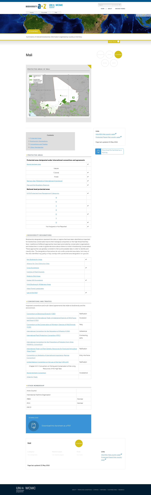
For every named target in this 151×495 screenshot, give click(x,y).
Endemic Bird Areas (33, 276)
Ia (56, 197)
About (110, 8)
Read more (112, 41)
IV (56, 214)
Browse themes (120, 8)
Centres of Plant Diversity (35, 272)
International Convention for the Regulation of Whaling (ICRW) (48, 331)
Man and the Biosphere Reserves (38, 185)
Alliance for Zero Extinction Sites (38, 264)
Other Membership (36, 147)
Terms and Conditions (85, 489)
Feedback (121, 489)
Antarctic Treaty (32, 377)
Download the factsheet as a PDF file (112, 151)
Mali (56, 12)
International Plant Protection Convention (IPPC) (43, 335)
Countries (44, 12)
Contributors (112, 489)
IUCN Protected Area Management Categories (43, 193)
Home (102, 8)
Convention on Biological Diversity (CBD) (41, 314)
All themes (115, 5)
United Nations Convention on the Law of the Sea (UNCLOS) (48, 362)
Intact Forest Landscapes (35, 288)
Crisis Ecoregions (33, 268)
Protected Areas (35, 138)
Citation (96, 489)
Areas (109, 54)
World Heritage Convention (36, 373)
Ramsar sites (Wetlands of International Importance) (44, 181)
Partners (103, 489)
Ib (56, 202)
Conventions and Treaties (39, 144)
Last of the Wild (32, 293)
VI (56, 222)
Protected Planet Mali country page (108, 137)
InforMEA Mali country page (105, 134)
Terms (114, 63)
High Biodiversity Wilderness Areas (39, 284)
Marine (105, 63)
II (56, 206)
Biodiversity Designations (39, 141)
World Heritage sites (34, 164)
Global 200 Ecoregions (35, 280)
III (56, 210)
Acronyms (100, 54)
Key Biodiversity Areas (34, 259)
